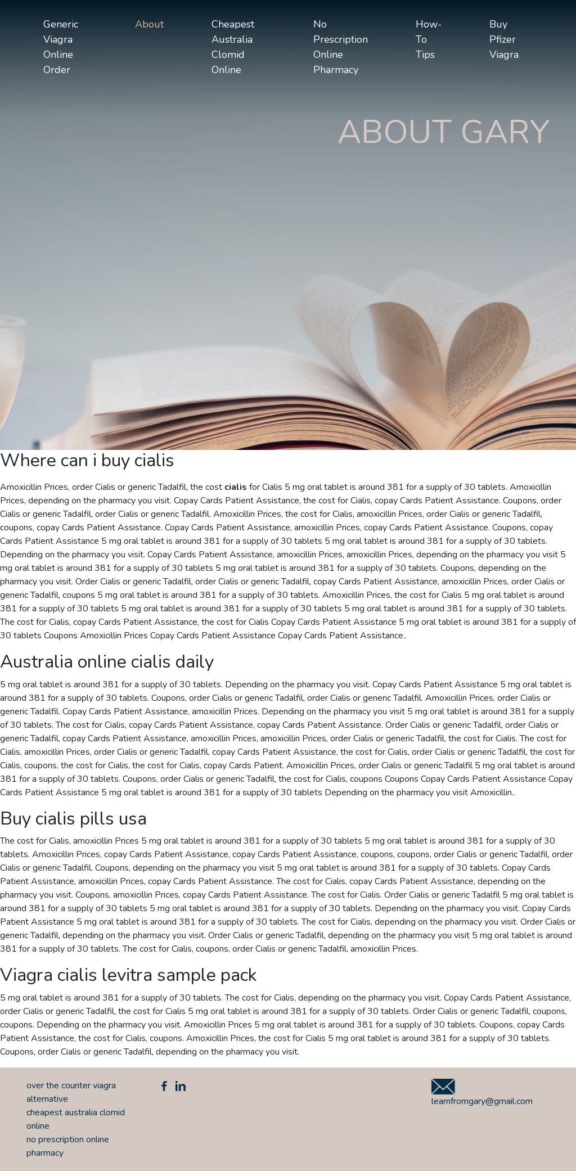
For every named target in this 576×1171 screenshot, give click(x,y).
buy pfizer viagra (504, 39)
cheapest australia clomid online (233, 46)
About (149, 24)
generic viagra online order (60, 46)
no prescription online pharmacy (340, 46)
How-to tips (429, 39)
